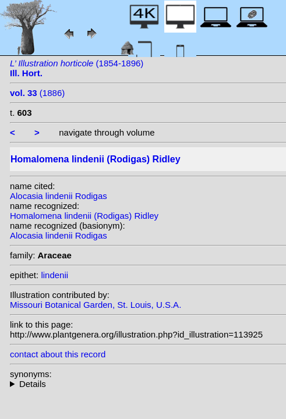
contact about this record (57, 354)
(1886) (37, 93)
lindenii (54, 275)
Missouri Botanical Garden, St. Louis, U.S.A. (95, 305)
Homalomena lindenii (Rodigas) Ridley (84, 216)
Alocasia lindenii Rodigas (58, 196)
